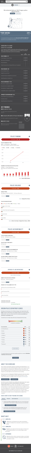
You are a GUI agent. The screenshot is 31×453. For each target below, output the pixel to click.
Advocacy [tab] (3, 398)
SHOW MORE (15, 348)
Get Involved (20, 446)
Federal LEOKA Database (26, 178)
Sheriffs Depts (18, 13)
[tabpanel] (15, 406)
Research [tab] (8, 398)
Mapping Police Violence (26, 198)
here (5, 375)
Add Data (7, 282)
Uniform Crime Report (15, 220)
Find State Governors (10, 405)
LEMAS (29, 220)
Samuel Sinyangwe (24, 376)
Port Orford (5, 33)
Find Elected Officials (9, 411)
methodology (5, 379)
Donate (12, 446)
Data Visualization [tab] (15, 398)
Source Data (14, 379)
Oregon (14, 5)
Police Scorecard (3, 2)
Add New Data (15, 357)
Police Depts (12, 13)
